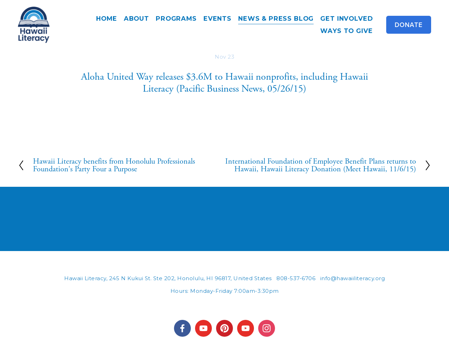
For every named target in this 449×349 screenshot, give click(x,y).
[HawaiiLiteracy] (203, 328)
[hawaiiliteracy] (224, 328)
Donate (409, 24)
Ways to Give (346, 30)
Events (217, 18)
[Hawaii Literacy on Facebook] (182, 328)
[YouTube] (245, 328)
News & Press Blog (276, 18)
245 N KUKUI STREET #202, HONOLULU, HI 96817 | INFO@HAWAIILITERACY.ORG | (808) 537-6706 (224, 304)
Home (106, 18)
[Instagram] (266, 328)
